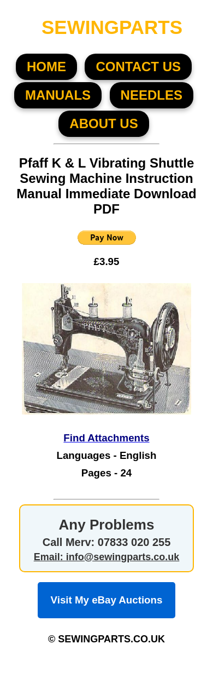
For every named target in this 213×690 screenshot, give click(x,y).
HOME (46, 66)
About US (103, 123)
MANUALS (58, 95)
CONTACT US (138, 66)
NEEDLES (151, 95)
